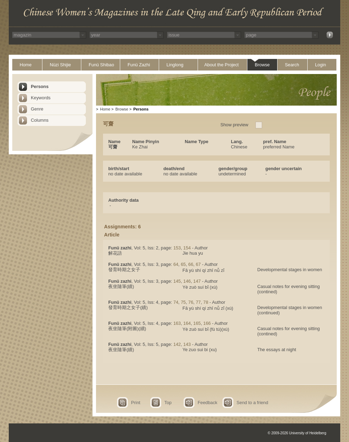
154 (187, 247)
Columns (40, 120)
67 (198, 264)
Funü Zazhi (139, 64)
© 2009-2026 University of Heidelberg (297, 433)
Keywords (40, 97)
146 (187, 281)
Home (26, 64)
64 (175, 264)
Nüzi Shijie (60, 64)
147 (197, 281)
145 (177, 281)
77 (198, 302)
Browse (262, 64)
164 (187, 323)
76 (190, 302)
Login (320, 64)
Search (292, 64)
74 (175, 302)
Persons (40, 86)
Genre (37, 109)
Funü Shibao (101, 64)
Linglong (174, 64)
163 (177, 323)
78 (205, 302)
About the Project (221, 64)
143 (187, 344)
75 (183, 302)
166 (207, 323)
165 (197, 323)
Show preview (234, 124)
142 (177, 344)
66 (190, 264)
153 (177, 247)
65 (183, 264)
